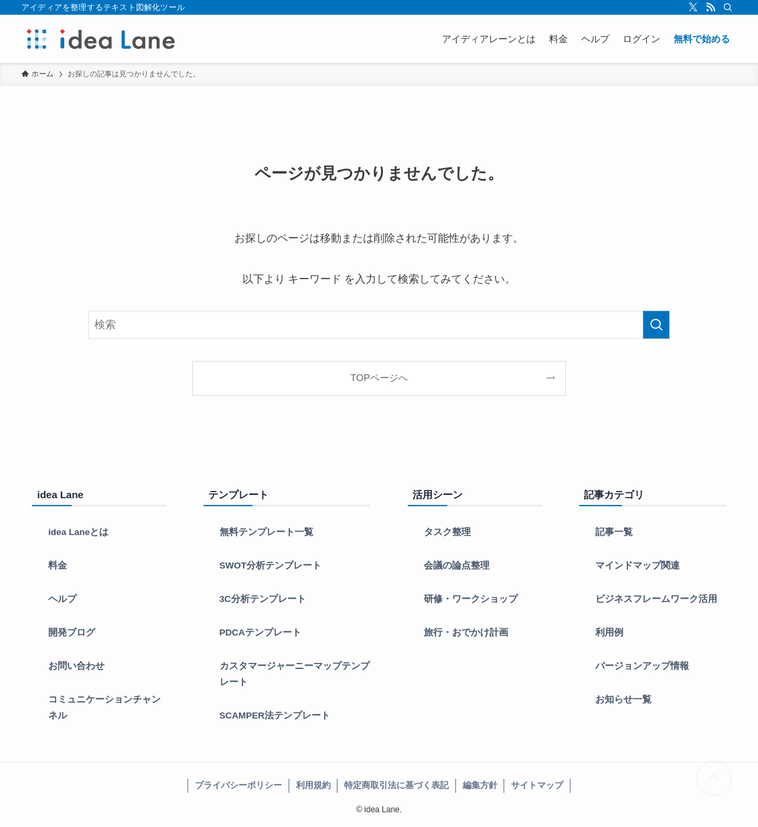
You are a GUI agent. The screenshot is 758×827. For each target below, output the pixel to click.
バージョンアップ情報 (642, 666)
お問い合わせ (76, 666)
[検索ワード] (379, 325)
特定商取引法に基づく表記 (396, 785)
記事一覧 (614, 532)
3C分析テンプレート (263, 599)
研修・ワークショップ (471, 599)
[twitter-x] (693, 7)
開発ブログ (71, 632)
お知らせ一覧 (623, 699)
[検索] (728, 7)
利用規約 (313, 785)
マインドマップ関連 (637, 565)
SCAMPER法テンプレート (275, 715)
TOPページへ (378, 377)
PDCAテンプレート (260, 632)
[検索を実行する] (656, 325)
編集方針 (480, 785)
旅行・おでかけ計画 (466, 632)
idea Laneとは (78, 532)
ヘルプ (62, 599)
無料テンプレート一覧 (266, 532)
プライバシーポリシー (238, 785)
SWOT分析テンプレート (271, 565)
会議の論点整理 (456, 565)
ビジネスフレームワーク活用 (656, 599)
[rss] (710, 7)
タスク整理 (447, 532)
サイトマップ (537, 785)
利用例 (609, 632)
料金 (57, 565)
